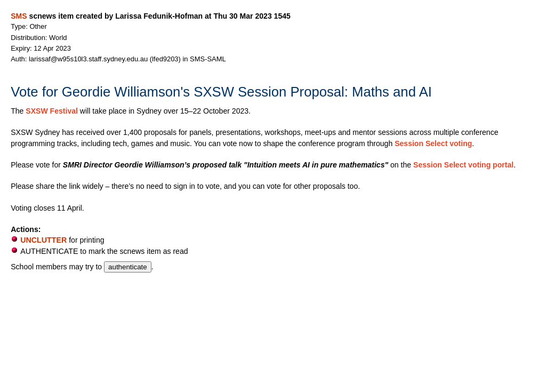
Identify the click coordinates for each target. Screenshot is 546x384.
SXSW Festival (52, 111)
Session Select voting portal (463, 165)
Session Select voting (433, 143)
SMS (19, 16)
